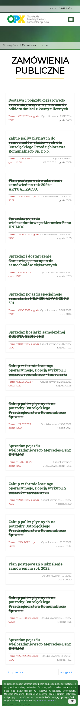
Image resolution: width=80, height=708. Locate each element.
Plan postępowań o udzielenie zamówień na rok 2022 (35, 566)
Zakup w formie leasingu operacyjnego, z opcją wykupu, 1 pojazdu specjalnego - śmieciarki (38, 370)
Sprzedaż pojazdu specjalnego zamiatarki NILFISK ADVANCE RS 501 (39, 298)
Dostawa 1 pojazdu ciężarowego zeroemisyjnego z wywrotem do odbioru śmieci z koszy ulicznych (38, 104)
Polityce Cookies (46, 700)
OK (72, 701)
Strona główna (11, 45)
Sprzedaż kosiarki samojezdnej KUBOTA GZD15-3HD (37, 334)
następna (66, 672)
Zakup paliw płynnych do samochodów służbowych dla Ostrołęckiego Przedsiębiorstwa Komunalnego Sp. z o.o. (37, 145)
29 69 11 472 (65, 8)
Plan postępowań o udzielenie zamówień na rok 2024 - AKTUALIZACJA (35, 185)
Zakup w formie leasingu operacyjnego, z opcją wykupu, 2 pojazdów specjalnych (37, 488)
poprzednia (15, 672)
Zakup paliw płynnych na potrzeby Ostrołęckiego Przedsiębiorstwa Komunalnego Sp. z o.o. (37, 410)
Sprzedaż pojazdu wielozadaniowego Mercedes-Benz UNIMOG (40, 223)
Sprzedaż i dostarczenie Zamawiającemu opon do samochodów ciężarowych (33, 260)
